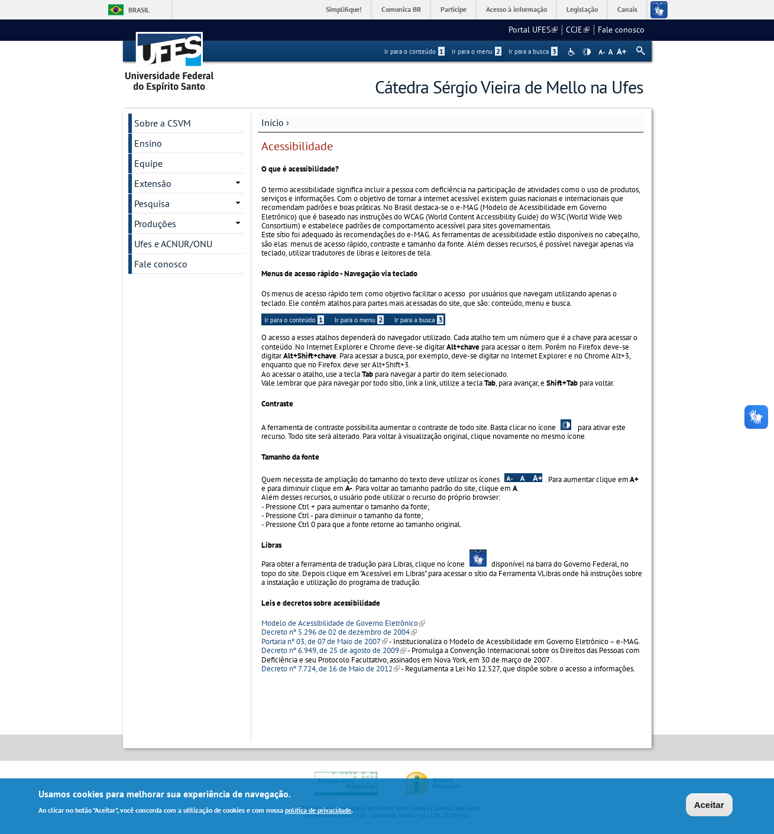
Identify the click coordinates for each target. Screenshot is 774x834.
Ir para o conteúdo (414, 51)
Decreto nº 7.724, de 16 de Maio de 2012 (330, 669)
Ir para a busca (533, 51)
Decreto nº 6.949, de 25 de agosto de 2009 (333, 650)
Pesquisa (152, 203)
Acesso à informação (516, 9)
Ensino (148, 143)
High (586, 52)
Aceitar (709, 806)
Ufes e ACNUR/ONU (173, 244)
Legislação (582, 9)
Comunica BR (401, 9)
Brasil (139, 9)
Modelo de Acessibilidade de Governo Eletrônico (343, 623)
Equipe (148, 163)
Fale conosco (621, 29)
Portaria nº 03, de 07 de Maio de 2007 (324, 641)
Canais (627, 9)
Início (272, 122)
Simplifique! (344, 9)
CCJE (578, 29)
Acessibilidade (572, 52)
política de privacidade (318, 811)
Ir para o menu (476, 51)
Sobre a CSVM (162, 123)
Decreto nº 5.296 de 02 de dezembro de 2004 (339, 632)
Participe (454, 9)
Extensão (152, 183)
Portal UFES (533, 29)
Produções (155, 223)
